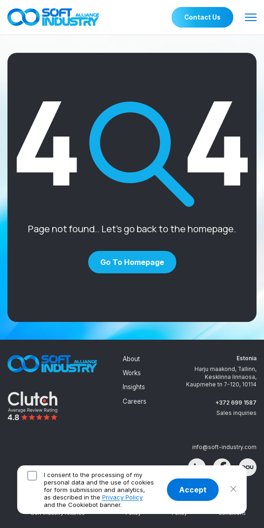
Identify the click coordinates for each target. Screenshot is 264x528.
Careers (134, 401)
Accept (193, 489)
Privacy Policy (122, 497)
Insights (134, 387)
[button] (233, 489)
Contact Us (202, 17)
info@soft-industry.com (224, 447)
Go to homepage (132, 262)
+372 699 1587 (236, 403)
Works (132, 373)
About (131, 359)
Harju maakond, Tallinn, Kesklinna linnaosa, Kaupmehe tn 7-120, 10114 (221, 377)
